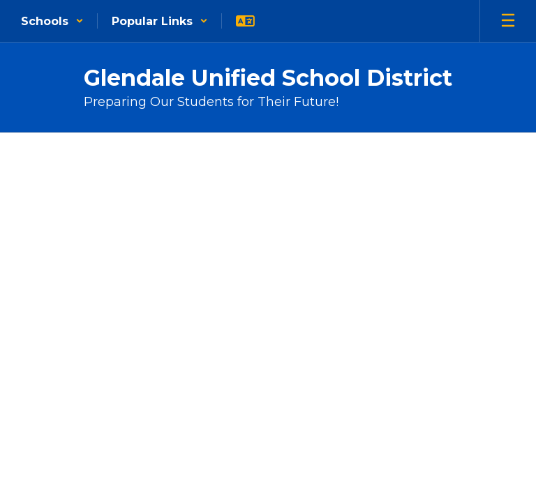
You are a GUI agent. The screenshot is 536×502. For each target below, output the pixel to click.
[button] (52, 21)
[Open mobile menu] (508, 21)
